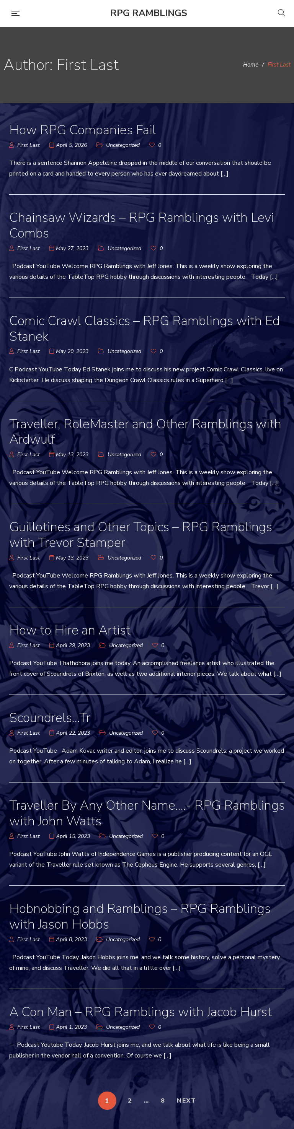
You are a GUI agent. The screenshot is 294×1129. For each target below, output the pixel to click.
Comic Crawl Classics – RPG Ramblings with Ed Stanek (144, 328)
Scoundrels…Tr (49, 718)
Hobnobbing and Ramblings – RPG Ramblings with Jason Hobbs (140, 916)
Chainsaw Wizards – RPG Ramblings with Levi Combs (141, 225)
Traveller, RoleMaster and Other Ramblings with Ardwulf (145, 432)
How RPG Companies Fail (82, 130)
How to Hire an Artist (70, 630)
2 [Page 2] (130, 1100)
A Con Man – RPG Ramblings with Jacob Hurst (140, 1012)
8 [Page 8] (163, 1100)
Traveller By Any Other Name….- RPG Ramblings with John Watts (147, 813)
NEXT (186, 1100)
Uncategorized (123, 145)
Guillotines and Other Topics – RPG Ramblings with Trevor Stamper (140, 534)
